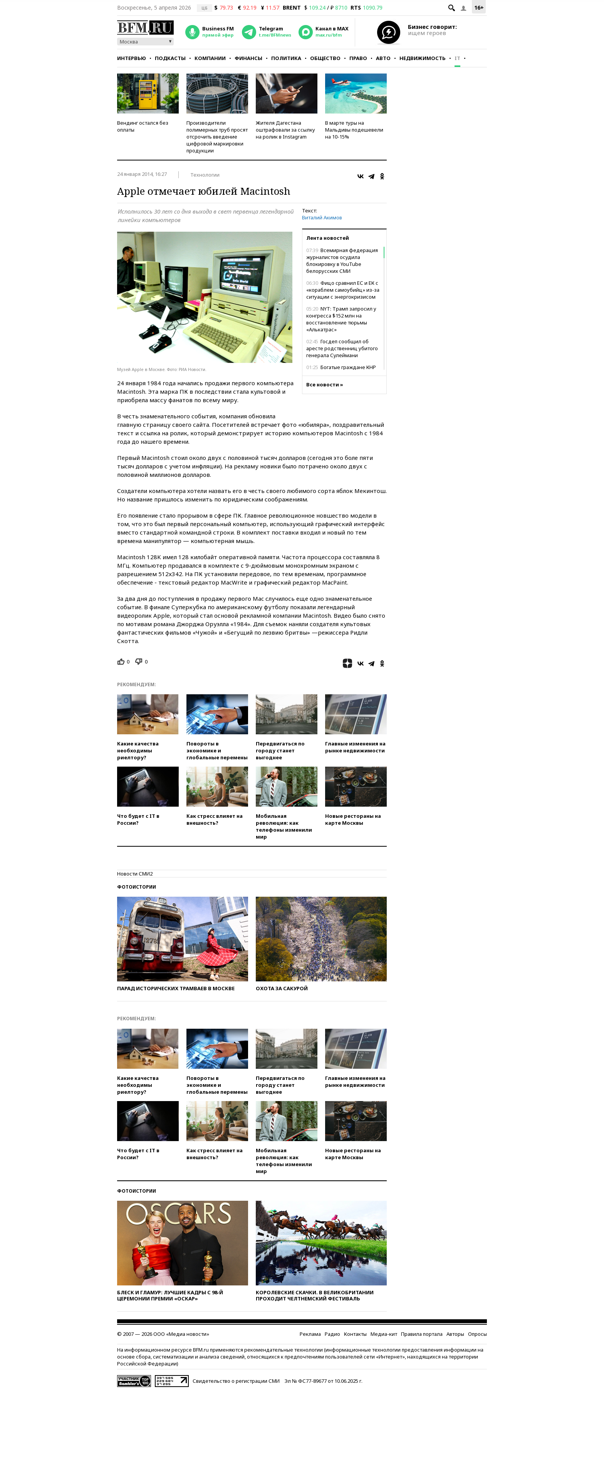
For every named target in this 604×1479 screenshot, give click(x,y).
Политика (286, 58)
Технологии (205, 175)
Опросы (477, 1333)
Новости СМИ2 (135, 873)
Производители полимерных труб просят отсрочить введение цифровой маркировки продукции (217, 136)
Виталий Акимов (322, 217)
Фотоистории (136, 887)
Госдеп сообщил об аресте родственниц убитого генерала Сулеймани (342, 348)
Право (358, 58)
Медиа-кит (384, 1333)
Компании (210, 58)
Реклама (310, 1333)
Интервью (131, 58)
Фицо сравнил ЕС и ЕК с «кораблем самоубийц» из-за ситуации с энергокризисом (342, 289)
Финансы (248, 58)
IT (457, 58)
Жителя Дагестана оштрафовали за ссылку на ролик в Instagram (285, 129)
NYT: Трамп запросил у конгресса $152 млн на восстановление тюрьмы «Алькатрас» (341, 319)
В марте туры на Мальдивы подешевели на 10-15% (354, 129)
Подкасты (170, 58)
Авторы (455, 1333)
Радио (332, 1333)
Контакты (355, 1333)
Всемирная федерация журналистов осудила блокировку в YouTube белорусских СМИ (342, 260)
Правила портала (422, 1333)
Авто (383, 58)
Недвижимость (422, 58)
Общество (325, 58)
